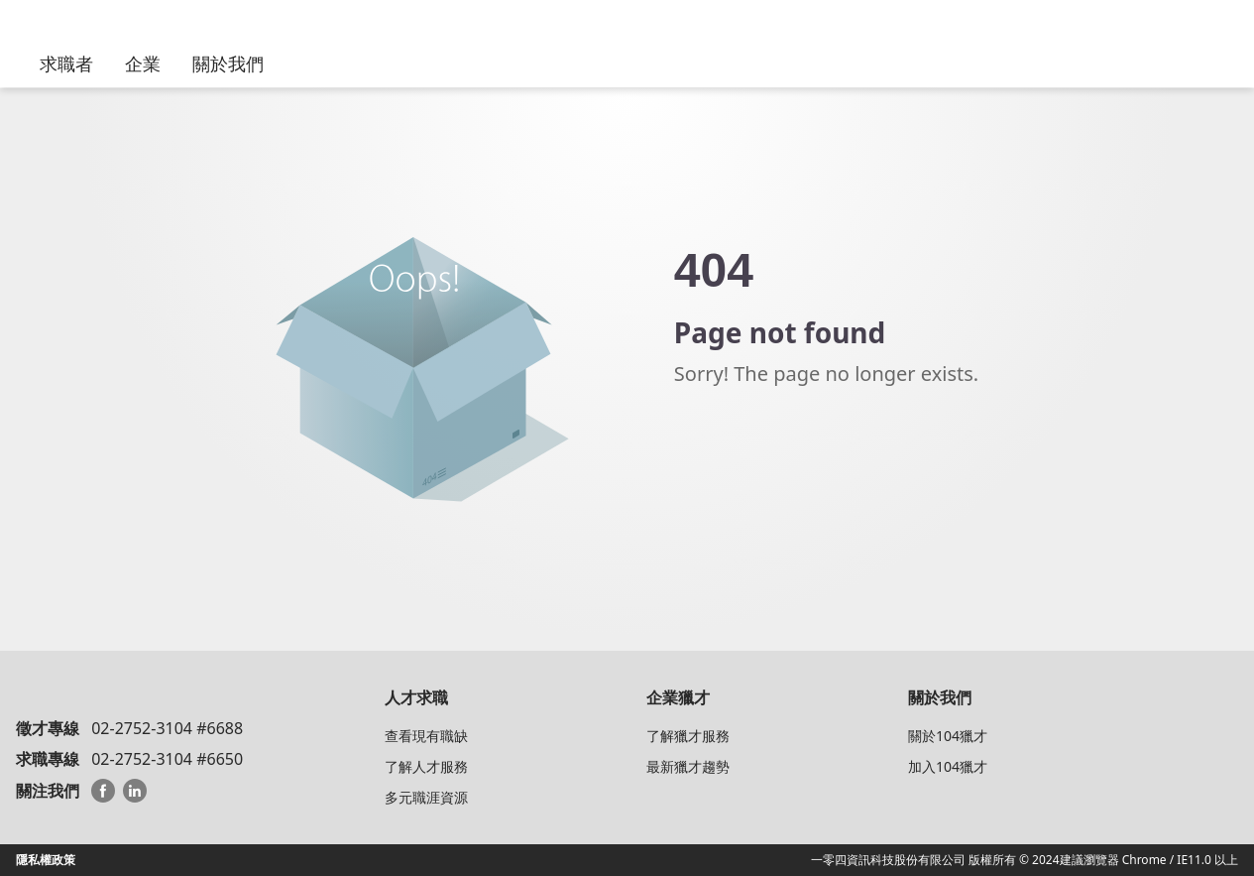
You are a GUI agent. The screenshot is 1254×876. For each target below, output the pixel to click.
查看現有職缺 (426, 735)
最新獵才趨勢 (688, 766)
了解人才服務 (426, 766)
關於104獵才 (947, 735)
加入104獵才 (947, 766)
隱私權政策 (45, 859)
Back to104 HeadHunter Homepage (783, 455)
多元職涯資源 (426, 797)
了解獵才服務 (688, 735)
